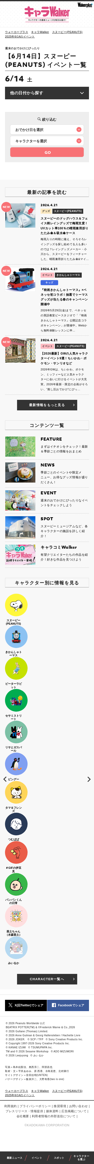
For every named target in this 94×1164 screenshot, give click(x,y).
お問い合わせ (78, 1106)
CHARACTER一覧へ (53, 979)
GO (48, 152)
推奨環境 (60, 1106)
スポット (59, 1157)
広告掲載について (73, 1111)
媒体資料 (52, 1111)
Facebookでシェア (68, 1005)
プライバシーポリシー (35, 1106)
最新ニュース (15, 1157)
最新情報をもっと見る (52, 405)
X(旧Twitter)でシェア (26, 1005)
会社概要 (23, 1116)
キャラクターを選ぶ (81, 1158)
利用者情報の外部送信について (54, 1116)
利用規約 (10, 1106)
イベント (37, 1157)
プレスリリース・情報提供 (24, 1111)
